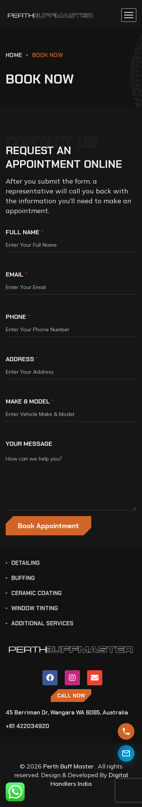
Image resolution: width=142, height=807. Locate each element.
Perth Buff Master (68, 766)
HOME (14, 55)
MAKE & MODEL (30, 401)
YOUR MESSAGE (29, 444)
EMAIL (16, 274)
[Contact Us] (126, 753)
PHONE (18, 317)
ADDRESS (22, 359)
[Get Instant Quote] (126, 731)
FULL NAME (24, 232)
